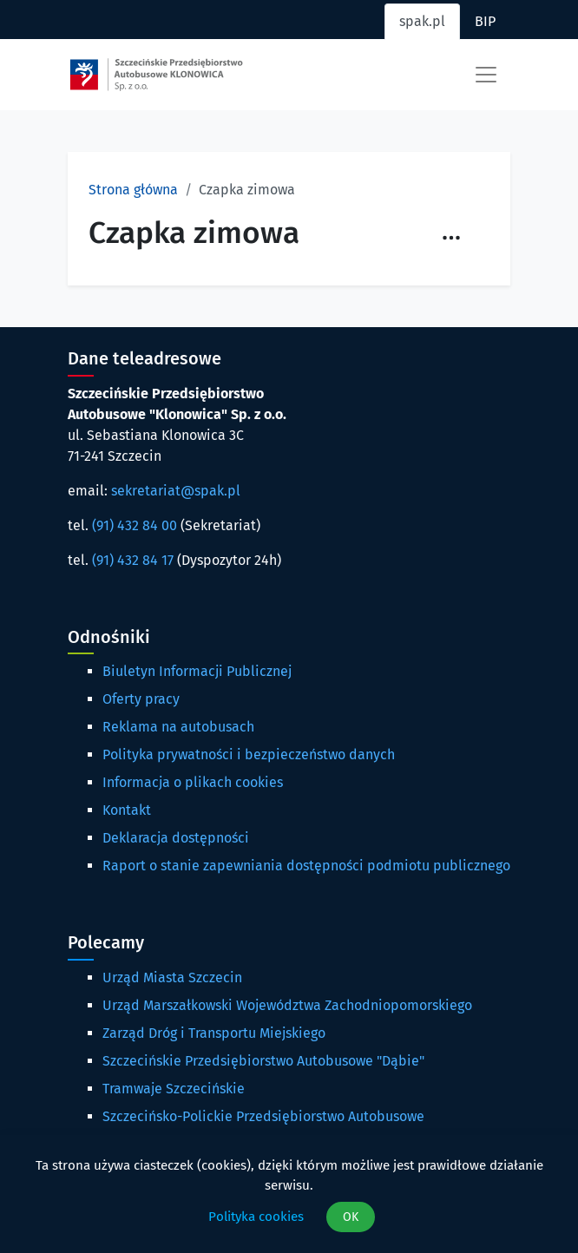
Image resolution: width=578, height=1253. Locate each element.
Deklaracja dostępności (175, 838)
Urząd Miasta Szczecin (172, 977)
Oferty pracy (141, 699)
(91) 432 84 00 (134, 525)
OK (350, 1217)
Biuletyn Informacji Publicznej (197, 671)
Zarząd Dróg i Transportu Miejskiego (213, 1033)
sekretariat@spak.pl (175, 490)
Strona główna (133, 189)
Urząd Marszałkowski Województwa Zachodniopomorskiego (287, 1005)
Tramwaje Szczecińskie (173, 1088)
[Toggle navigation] (486, 74)
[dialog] (289, 1194)
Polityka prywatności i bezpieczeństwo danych (248, 754)
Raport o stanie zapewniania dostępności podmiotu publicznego (306, 865)
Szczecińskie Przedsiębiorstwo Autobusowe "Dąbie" (263, 1061)
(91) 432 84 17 (133, 560)
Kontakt (126, 810)
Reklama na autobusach (178, 726)
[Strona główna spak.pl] (156, 74)
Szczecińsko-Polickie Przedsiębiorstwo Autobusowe (263, 1116)
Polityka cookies (256, 1216)
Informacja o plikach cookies (192, 782)
